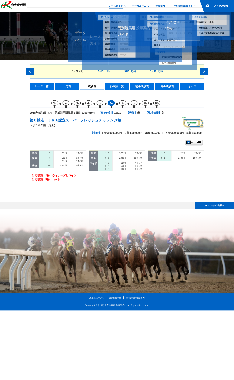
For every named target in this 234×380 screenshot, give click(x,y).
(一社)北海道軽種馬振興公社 (112, 374)
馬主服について (96, 367)
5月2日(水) (77, 71)
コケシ (58, 214)
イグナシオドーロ (64, 163)
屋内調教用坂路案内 (135, 367)
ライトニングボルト (65, 189)
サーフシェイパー (64, 195)
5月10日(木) (156, 71)
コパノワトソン (63, 170)
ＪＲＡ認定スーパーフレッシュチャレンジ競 (84, 122)
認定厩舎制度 (115, 367)
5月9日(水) (130, 71)
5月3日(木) (104, 71)
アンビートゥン (63, 176)
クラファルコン (63, 201)
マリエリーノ (61, 182)
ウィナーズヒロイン (65, 208)
